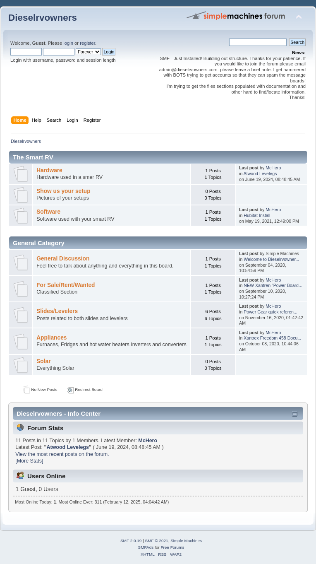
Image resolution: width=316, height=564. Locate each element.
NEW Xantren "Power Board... (273, 285)
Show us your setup (63, 191)
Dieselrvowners (42, 17)
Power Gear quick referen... (270, 311)
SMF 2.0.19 (131, 540)
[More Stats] (29, 461)
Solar (43, 361)
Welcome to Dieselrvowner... (271, 259)
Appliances (51, 338)
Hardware (49, 170)
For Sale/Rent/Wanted (65, 285)
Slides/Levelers (57, 311)
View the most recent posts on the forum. (62, 454)
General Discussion (62, 258)
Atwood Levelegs (260, 173)
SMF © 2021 (156, 540)
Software (48, 212)
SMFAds (146, 547)
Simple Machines (186, 540)
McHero (273, 167)
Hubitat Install (257, 215)
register (87, 43)
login (68, 43)
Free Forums (172, 547)
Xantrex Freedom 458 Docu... (272, 337)
